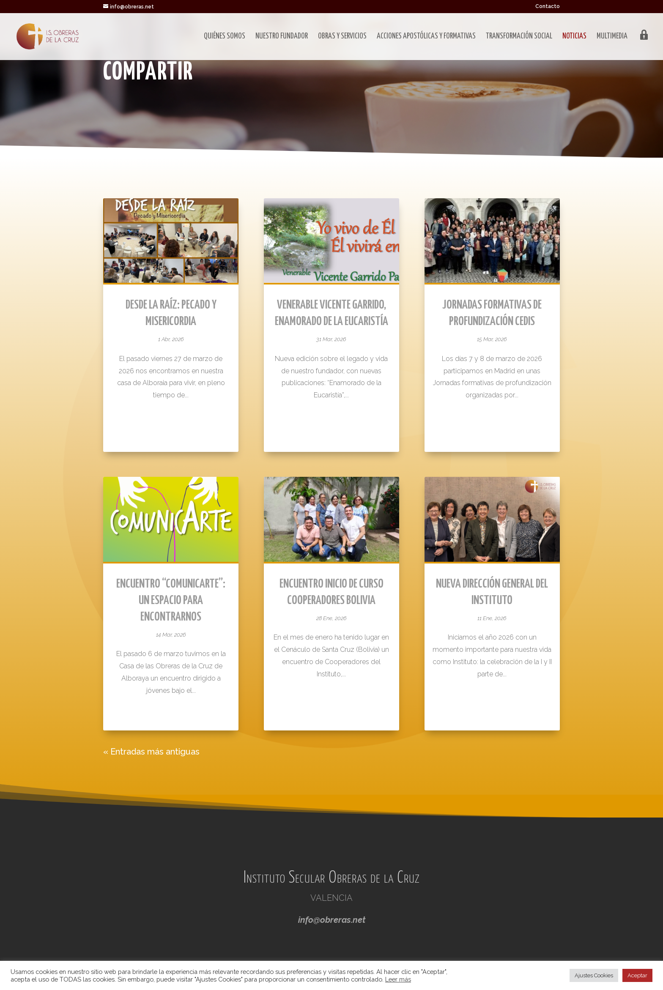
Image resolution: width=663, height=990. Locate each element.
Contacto (547, 6)
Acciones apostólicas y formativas (426, 36)
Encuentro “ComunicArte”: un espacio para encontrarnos (170, 600)
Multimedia (612, 36)
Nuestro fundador (281, 36)
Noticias (574, 36)
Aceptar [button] (637, 975)
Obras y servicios (342, 36)
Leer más (398, 979)
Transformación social (519, 36)
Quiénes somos (224, 36)
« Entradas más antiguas (151, 752)
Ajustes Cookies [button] (594, 975)
